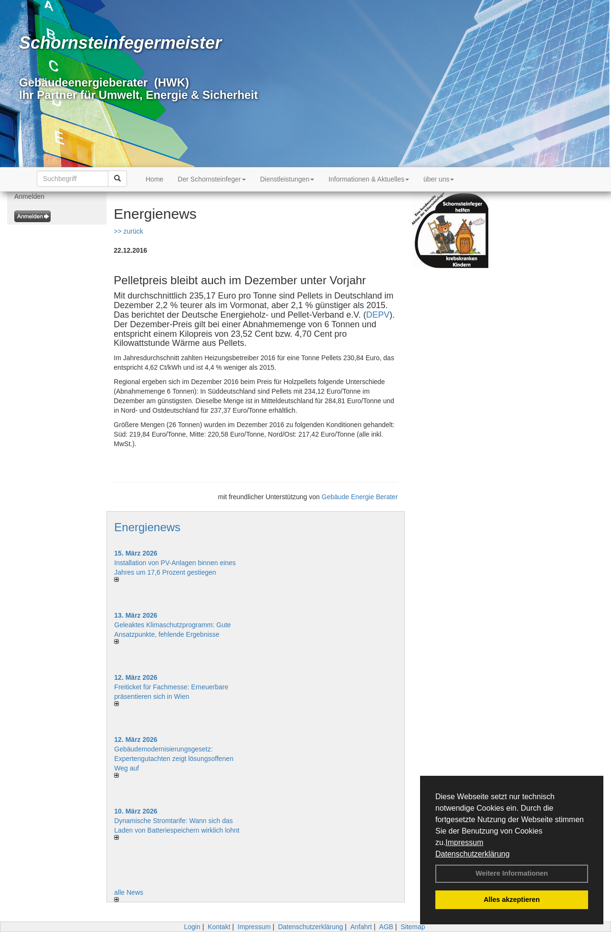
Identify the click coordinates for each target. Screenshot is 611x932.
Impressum (464, 842)
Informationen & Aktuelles (368, 179)
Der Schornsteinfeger (211, 179)
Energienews (147, 527)
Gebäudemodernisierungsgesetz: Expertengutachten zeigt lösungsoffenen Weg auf (173, 758)
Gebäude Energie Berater (360, 497)
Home (154, 179)
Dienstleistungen (287, 179)
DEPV (378, 315)
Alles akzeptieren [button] (512, 899)
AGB (386, 927)
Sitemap (412, 927)
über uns (438, 179)
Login (192, 927)
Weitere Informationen (511, 873)
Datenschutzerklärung (472, 854)
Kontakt (219, 927)
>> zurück (128, 231)
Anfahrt (361, 927)
